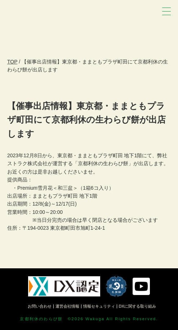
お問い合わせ (40, 306)
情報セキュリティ (99, 306)
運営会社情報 (67, 306)
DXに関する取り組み (137, 306)
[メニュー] (166, 11)
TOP (12, 62)
